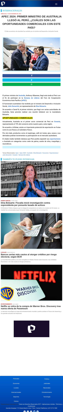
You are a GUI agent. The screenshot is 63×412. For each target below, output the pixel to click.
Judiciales (47, 383)
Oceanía (57, 122)
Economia (45, 153)
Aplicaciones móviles (48, 404)
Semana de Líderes (32, 98)
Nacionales (46, 388)
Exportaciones (54, 153)
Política (47, 379)
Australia (21, 95)
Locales (16, 388)
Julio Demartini (13, 106)
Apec (16, 153)
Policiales (16, 378)
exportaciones (55, 139)
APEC (24, 100)
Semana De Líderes (24, 155)
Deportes (16, 397)
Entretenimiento (47, 392)
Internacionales (16, 392)
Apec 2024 (23, 153)
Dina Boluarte (41, 106)
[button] (56, 4)
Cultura (16, 401)
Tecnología (46, 397)
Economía (16, 383)
